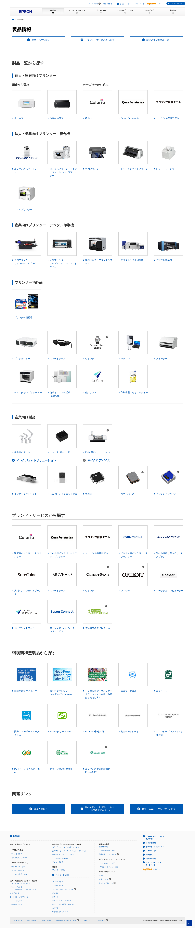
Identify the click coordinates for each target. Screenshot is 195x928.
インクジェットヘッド (107, 863)
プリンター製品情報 (62, 875)
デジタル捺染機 (57, 862)
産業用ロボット (104, 847)
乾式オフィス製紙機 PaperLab (62, 904)
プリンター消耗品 (58, 870)
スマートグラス (57, 885)
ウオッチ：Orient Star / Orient (62, 889)
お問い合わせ (107, 4)
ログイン (155, 4)
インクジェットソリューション (36, 460)
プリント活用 (151, 843)
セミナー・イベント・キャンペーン (132, 4)
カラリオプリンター (18, 867)
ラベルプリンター (16, 904)
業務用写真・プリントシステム (63, 854)
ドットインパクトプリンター (20, 897)
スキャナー (56, 897)
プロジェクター (57, 881)
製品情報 (16, 836)
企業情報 (149, 855)
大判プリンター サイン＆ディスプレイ (65, 847)
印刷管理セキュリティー (60, 912)
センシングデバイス (106, 883)
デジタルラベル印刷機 (60, 858)
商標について (88, 920)
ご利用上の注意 (46, 920)
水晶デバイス (103, 879)
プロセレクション (17, 870)
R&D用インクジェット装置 (108, 867)
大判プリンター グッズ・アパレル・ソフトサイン (69, 851)
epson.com (101, 920)
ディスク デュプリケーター (61, 900)
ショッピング (151, 851)
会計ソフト (56, 908)
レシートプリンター (17, 901)
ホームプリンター (17, 854)
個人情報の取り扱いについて (67, 920)
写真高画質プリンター (19, 857)
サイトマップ (17, 920)
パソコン (55, 893)
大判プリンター (15, 893)
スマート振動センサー (107, 850)
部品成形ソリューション (107, 854)
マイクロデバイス (98, 460)
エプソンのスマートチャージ (20, 883)
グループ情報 (93, 4)
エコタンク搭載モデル (19, 874)
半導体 (101, 875)
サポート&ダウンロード (155, 847)
